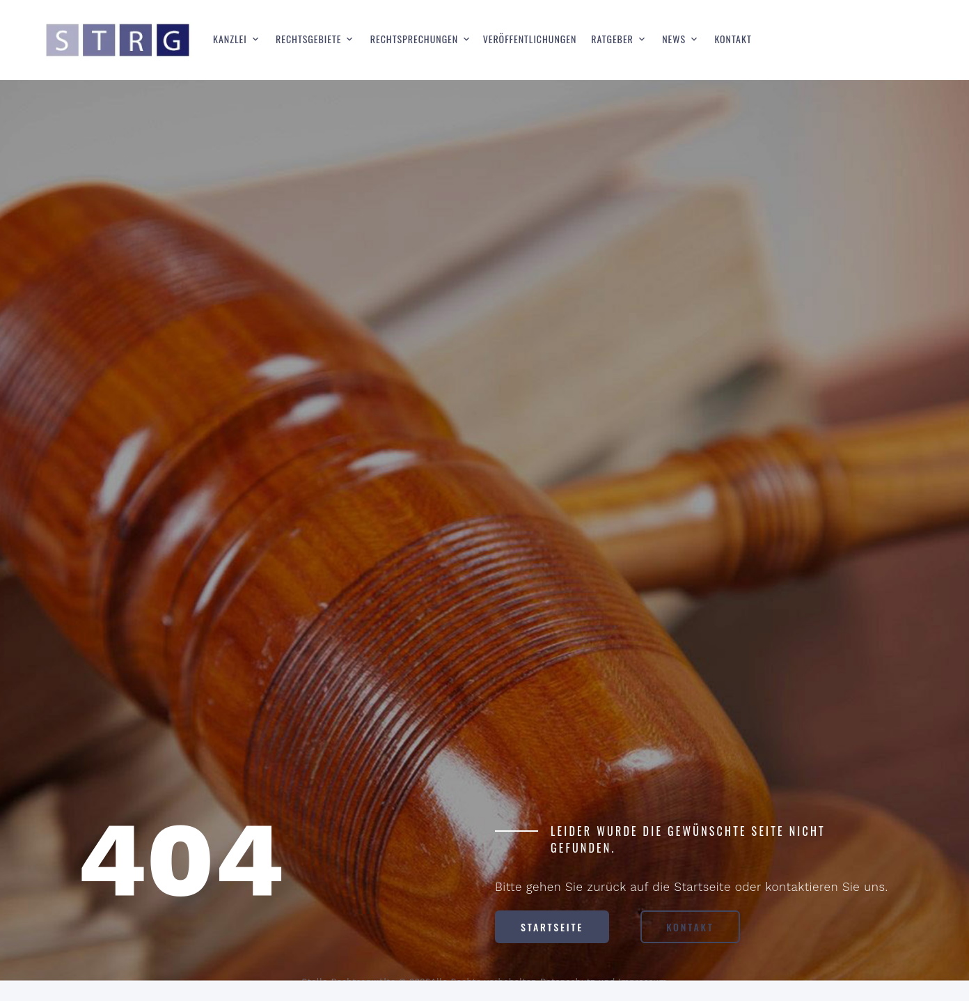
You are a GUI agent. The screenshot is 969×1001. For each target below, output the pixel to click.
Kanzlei (230, 39)
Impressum (642, 981)
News (674, 39)
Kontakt (732, 39)
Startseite (552, 926)
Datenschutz (568, 981)
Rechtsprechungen (414, 39)
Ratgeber (612, 39)
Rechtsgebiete (308, 39)
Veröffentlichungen (530, 39)
